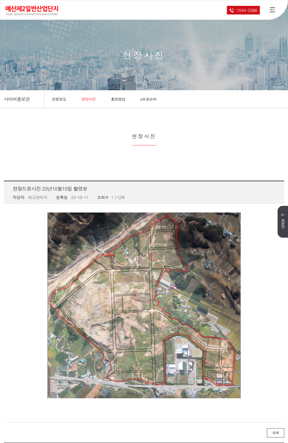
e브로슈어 (148, 99)
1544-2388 (243, 10)
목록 (275, 354)
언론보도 (59, 99)
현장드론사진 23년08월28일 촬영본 (65, 377)
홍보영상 (118, 99)
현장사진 (88, 99)
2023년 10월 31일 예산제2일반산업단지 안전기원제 (79, 370)
